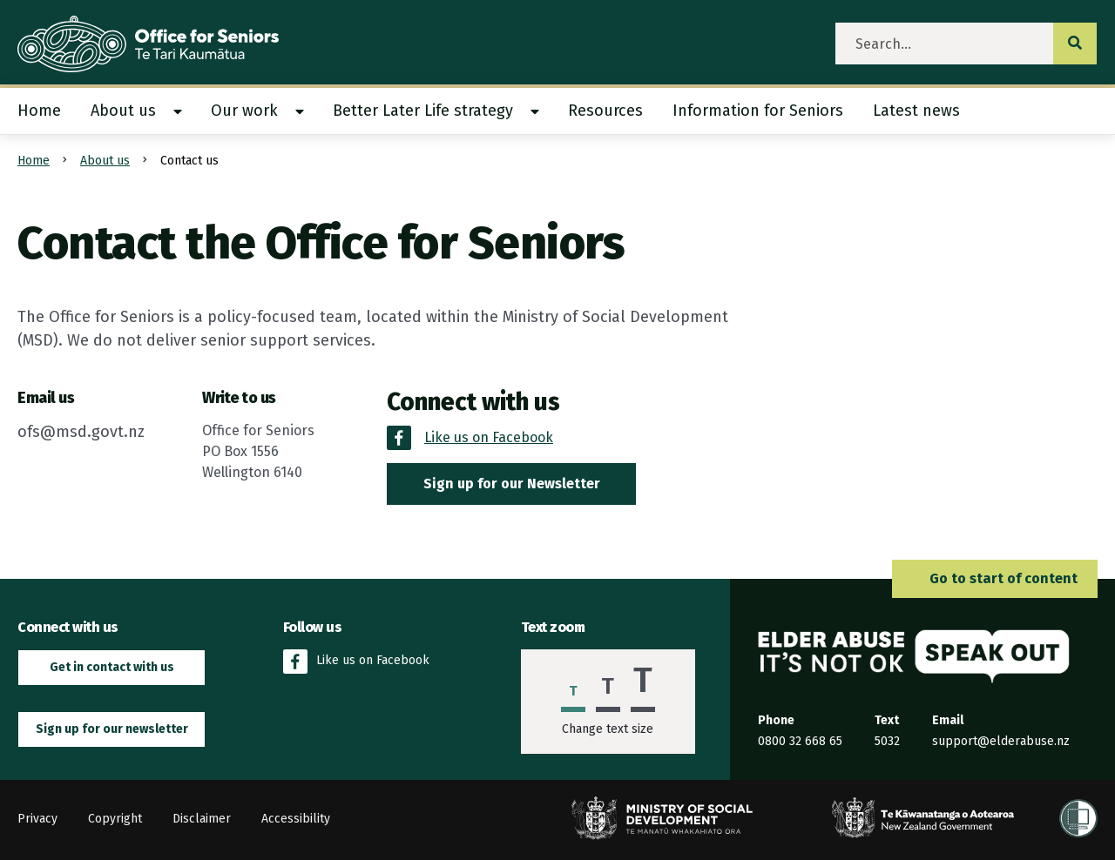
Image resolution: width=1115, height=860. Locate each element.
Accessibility (295, 818)
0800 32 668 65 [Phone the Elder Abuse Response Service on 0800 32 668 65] (800, 741)
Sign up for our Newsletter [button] (511, 483)
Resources (605, 110)
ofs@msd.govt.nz (81, 431)
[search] (944, 43)
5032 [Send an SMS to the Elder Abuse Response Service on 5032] (887, 741)
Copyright (115, 818)
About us (123, 110)
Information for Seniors (757, 110)
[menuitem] (46, 111)
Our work (244, 110)
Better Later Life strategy (423, 110)
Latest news (916, 110)
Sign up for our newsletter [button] (112, 729)
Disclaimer (201, 818)
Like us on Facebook (356, 661)
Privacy (37, 818)
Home (39, 110)
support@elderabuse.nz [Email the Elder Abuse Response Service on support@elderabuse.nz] (1001, 741)
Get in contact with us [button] (112, 667)
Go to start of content (995, 578)
